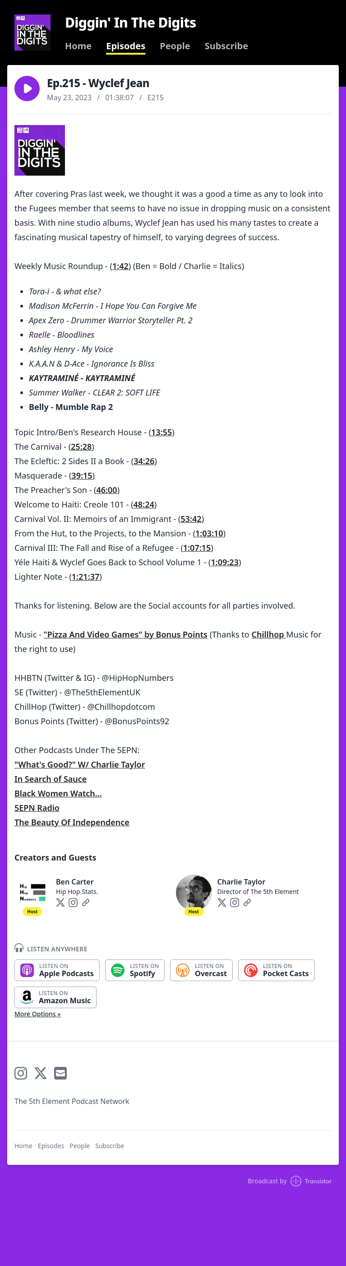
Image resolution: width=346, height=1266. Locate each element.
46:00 (107, 489)
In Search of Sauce (50, 778)
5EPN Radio (37, 807)
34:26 (144, 461)
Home (78, 46)
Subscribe (227, 46)
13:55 (161, 432)
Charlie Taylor (241, 882)
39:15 (81, 475)
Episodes (125, 46)
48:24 (144, 504)
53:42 (191, 518)
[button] (27, 88)
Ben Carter (75, 882)
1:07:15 (197, 547)
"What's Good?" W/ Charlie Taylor (79, 764)
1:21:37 (85, 576)
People (175, 46)
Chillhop (268, 634)
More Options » (37, 1014)
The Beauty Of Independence (71, 822)
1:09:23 (225, 562)
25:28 (81, 446)
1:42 (120, 266)
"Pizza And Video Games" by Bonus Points (126, 634)
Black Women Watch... (58, 793)
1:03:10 (209, 533)
